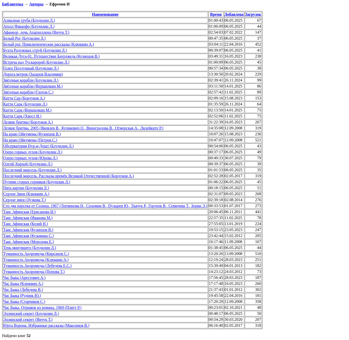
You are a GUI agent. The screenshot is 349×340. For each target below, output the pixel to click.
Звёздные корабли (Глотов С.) (28, 92)
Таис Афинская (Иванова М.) (28, 218)
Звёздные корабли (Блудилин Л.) (30, 80)
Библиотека (12, 4)
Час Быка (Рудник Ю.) (22, 295)
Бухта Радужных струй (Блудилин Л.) (35, 50)
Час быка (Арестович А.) (24, 277)
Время (216, 14)
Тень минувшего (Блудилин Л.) (29, 248)
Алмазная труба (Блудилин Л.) (29, 20)
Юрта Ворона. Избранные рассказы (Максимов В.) (46, 325)
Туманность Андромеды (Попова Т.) (34, 271)
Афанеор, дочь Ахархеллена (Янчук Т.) (36, 32)
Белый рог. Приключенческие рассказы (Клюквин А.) (48, 44)
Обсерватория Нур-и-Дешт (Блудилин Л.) (38, 146)
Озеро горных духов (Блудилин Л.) (32, 152)
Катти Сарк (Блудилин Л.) (25, 104)
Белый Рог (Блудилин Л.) (24, 38)
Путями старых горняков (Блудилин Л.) (36, 182)
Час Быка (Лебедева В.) (23, 289)
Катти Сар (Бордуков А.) (24, 98)
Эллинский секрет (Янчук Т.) (28, 319)
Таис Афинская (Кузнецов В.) (28, 230)
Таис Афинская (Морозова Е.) (28, 242)
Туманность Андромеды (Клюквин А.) (36, 259)
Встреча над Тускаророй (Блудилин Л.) (36, 62)
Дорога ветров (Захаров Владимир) (33, 74)
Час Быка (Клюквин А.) (23, 283)
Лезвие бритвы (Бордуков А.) (28, 122)
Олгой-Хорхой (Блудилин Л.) (27, 164)
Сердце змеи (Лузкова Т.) (24, 200)
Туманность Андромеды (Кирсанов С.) (36, 254)
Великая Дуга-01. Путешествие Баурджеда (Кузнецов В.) (51, 56)
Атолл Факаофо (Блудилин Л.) (28, 26)
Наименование (105, 14)
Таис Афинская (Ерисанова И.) (29, 212)
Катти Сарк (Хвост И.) (22, 116)
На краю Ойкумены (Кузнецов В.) (32, 134)
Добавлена (234, 14)
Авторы (36, 4)
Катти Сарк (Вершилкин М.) (27, 110)
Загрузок (253, 14)
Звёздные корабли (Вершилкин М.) (33, 86)
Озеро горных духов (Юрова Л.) (30, 158)
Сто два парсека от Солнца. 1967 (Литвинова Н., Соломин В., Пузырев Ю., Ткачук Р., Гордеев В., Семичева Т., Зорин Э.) (105, 206)
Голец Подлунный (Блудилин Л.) (31, 68)
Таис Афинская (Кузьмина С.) (28, 236)
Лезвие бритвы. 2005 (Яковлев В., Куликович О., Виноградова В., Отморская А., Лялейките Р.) (83, 128)
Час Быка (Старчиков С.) (24, 301)
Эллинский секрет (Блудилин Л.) (31, 313)
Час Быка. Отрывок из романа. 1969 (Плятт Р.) (42, 307)
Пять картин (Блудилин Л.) (26, 188)
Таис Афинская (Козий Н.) (25, 224)
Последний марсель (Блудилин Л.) (32, 170)
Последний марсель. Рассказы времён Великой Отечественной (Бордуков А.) (68, 176)
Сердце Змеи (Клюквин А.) (26, 194)
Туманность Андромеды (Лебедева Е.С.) (37, 265)
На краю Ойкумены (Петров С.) (30, 140)
